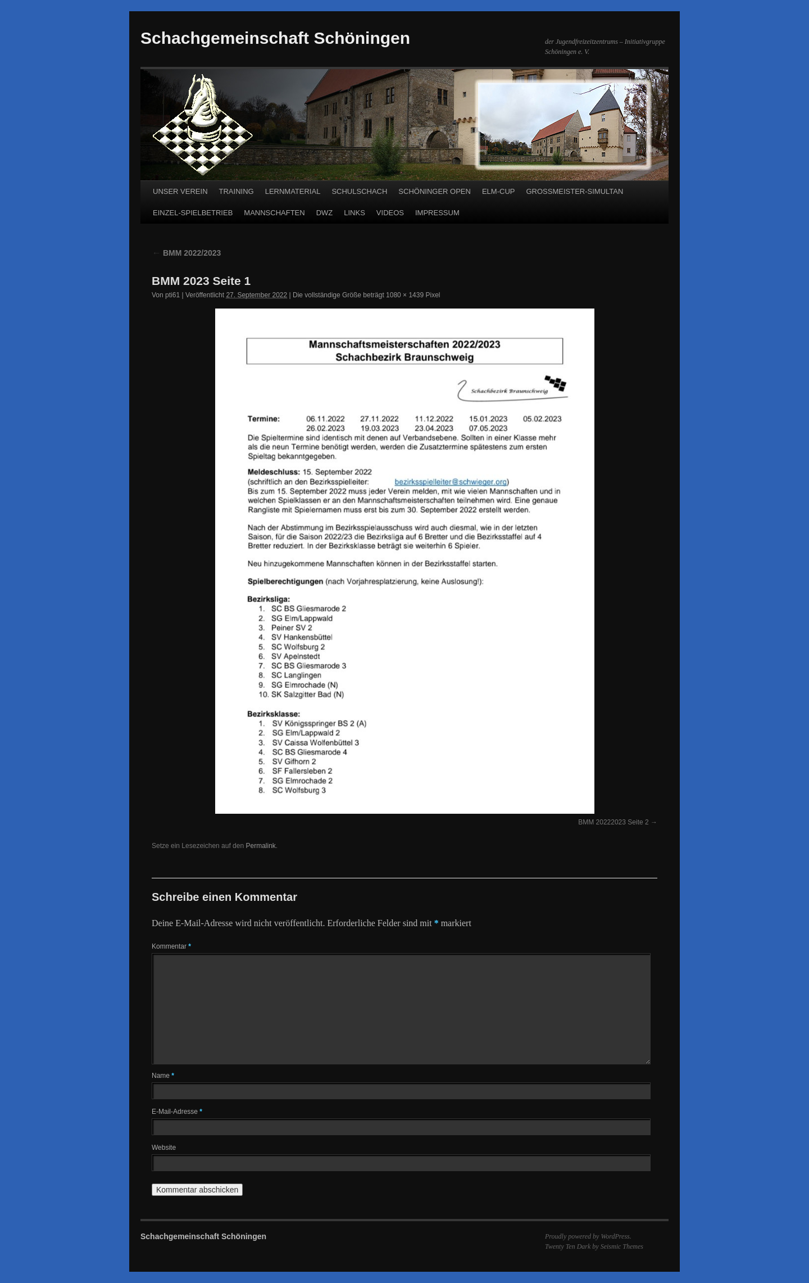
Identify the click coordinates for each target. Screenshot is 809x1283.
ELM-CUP (498, 191)
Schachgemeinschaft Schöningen (275, 38)
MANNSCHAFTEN (274, 212)
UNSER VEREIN (180, 191)
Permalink (260, 846)
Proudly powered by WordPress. (588, 1236)
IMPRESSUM (437, 212)
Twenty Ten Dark (567, 1246)
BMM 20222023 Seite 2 (613, 822)
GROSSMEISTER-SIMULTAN (574, 191)
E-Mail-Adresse (177, 1112)
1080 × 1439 (405, 295)
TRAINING (236, 191)
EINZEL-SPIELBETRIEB (193, 212)
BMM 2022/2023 (186, 252)
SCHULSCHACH (359, 191)
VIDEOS (390, 212)
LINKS (354, 212)
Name (163, 1076)
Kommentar (171, 946)
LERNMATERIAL (293, 191)
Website (164, 1147)
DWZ (324, 212)
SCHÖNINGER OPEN (434, 191)
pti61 (172, 295)
